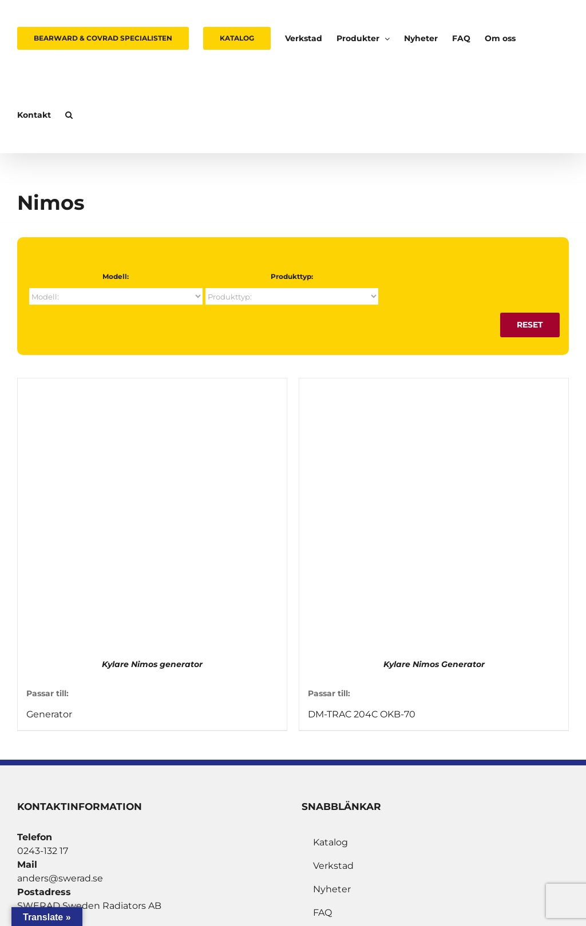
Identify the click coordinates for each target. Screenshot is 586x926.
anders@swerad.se (60, 878)
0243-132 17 (42, 850)
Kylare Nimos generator (152, 664)
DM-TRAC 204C (343, 714)
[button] (69, 115)
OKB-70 (397, 714)
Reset (530, 325)
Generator (49, 714)
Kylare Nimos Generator (434, 664)
